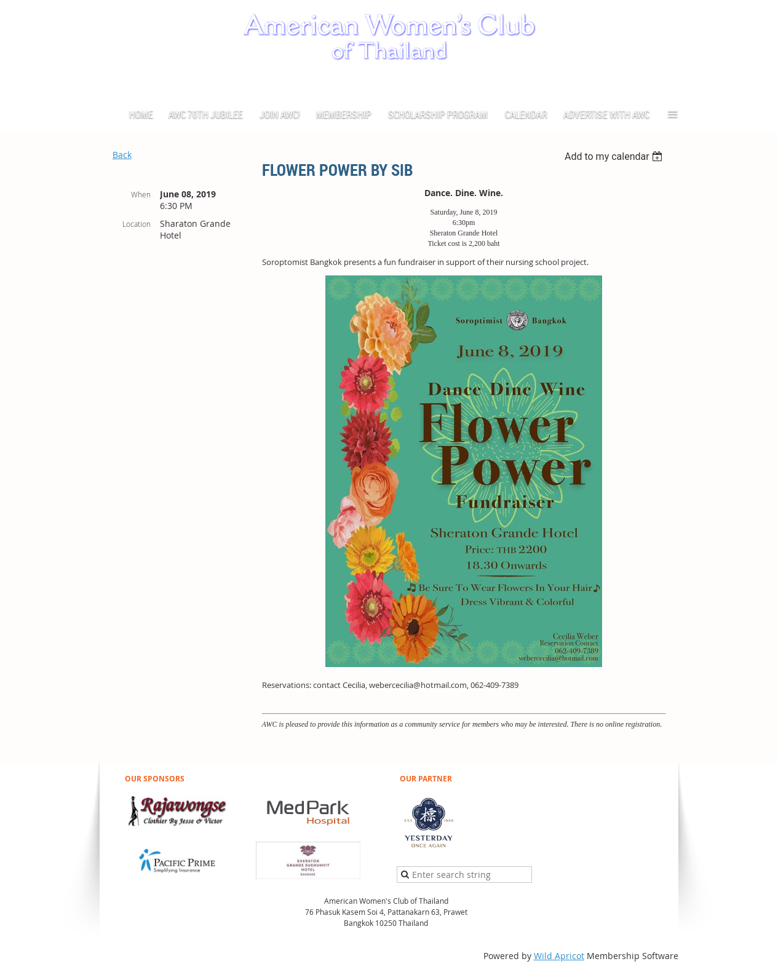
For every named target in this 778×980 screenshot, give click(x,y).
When (141, 194)
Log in (666, 82)
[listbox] (615, 156)
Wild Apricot (559, 956)
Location (136, 224)
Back (122, 154)
